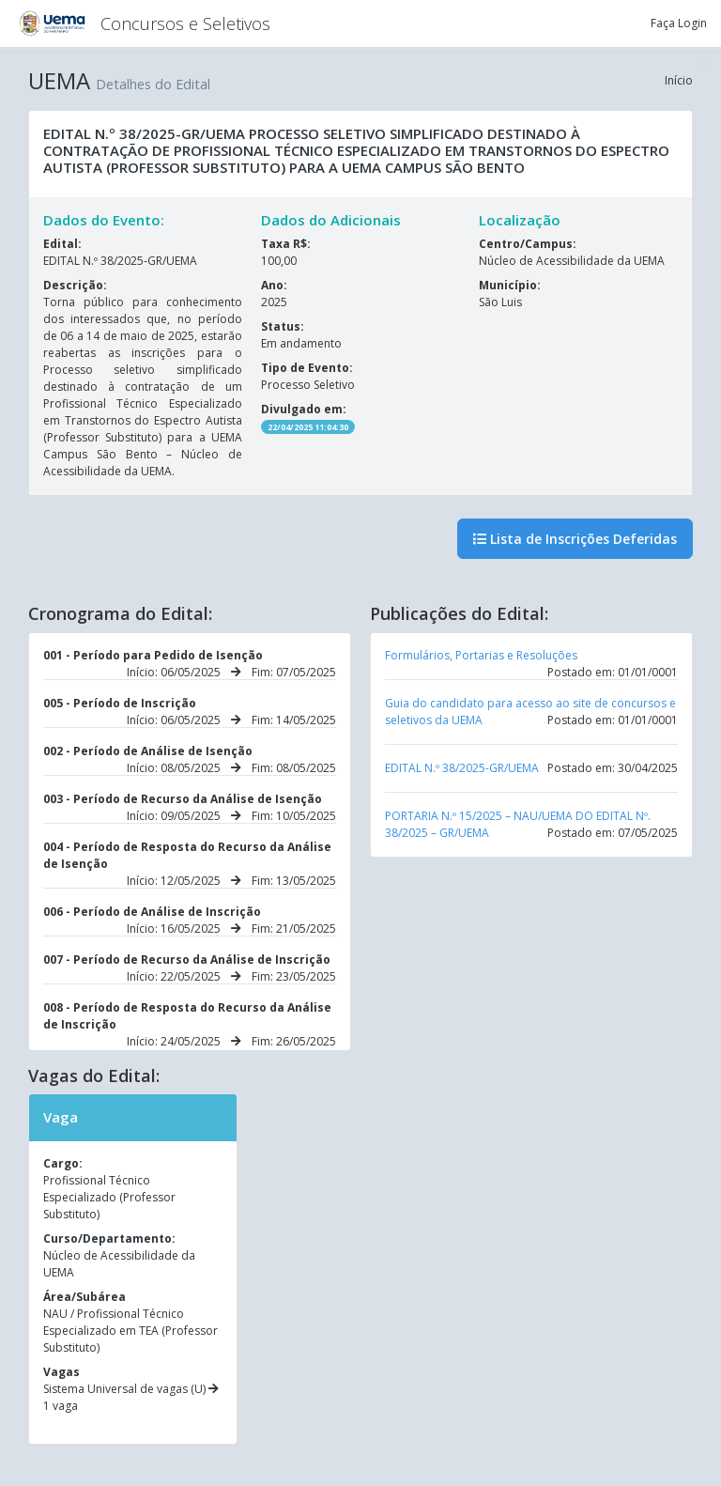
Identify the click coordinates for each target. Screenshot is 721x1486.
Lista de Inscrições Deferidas (575, 539)
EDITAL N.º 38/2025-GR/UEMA (462, 768)
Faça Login (679, 23)
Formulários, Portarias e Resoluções (481, 655)
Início (679, 80)
